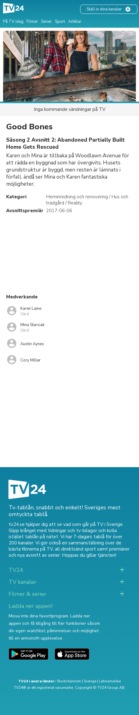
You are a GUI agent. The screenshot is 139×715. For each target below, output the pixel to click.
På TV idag (13, 21)
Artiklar (74, 21)
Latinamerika (110, 681)
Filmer (32, 21)
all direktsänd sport (75, 549)
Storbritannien (69, 681)
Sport (60, 21)
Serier (46, 21)
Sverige (90, 681)
